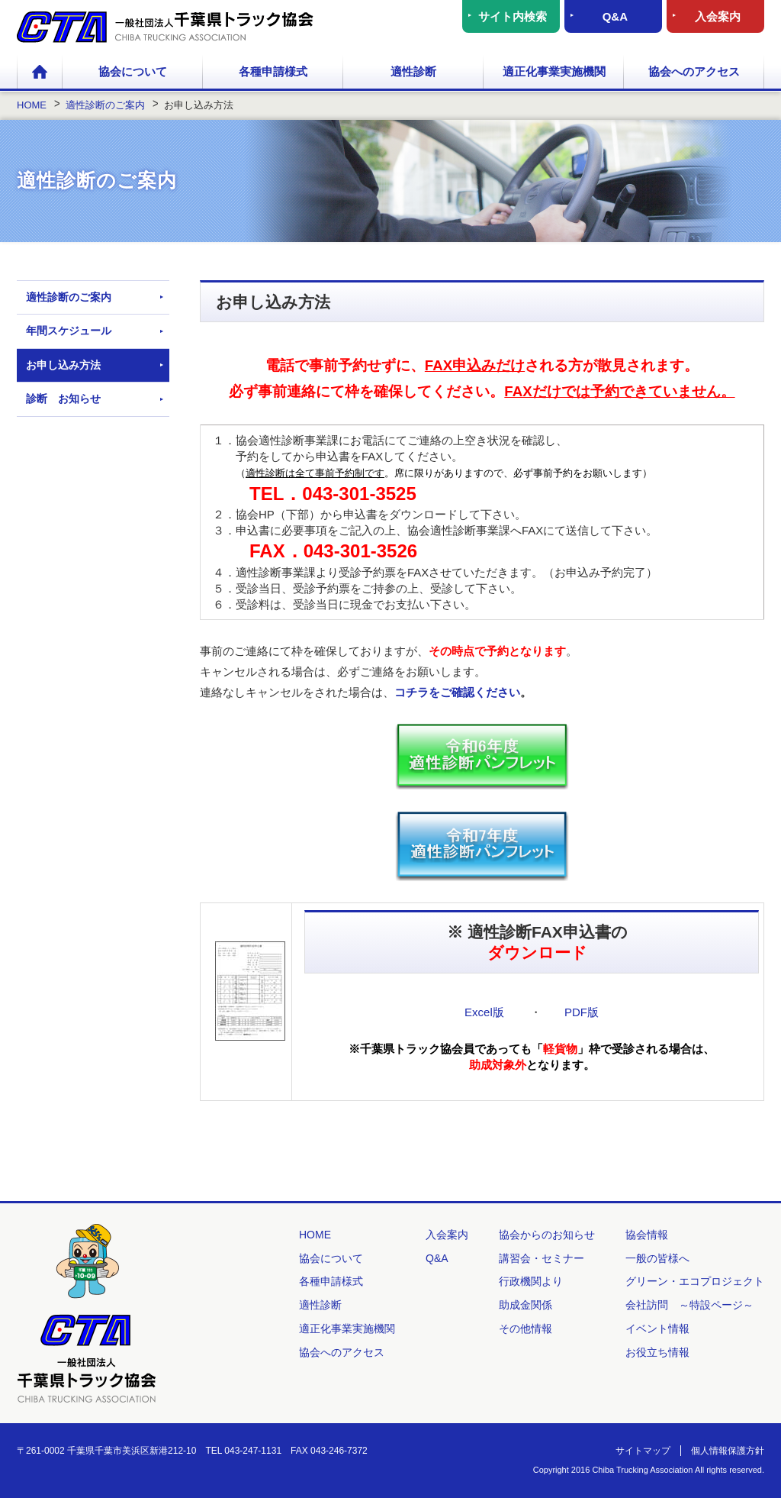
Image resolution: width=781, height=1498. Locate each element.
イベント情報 (657, 1328)
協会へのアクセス (694, 71)
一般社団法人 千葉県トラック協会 (165, 27)
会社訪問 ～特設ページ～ (689, 1305)
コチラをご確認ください (457, 692)
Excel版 (484, 1012)
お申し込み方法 (63, 365)
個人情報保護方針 (727, 1450)
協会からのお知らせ (547, 1234)
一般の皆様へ (657, 1258)
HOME (40, 72)
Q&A (615, 16)
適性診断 (413, 71)
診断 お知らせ (63, 398)
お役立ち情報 (657, 1352)
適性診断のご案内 (68, 297)
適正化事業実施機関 (554, 71)
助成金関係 (525, 1305)
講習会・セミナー (541, 1258)
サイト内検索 (512, 16)
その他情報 (525, 1328)
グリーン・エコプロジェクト (694, 1281)
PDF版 (581, 1012)
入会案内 (718, 16)
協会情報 (646, 1234)
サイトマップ (642, 1450)
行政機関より (531, 1281)
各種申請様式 (273, 71)
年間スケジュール (68, 330)
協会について (132, 71)
